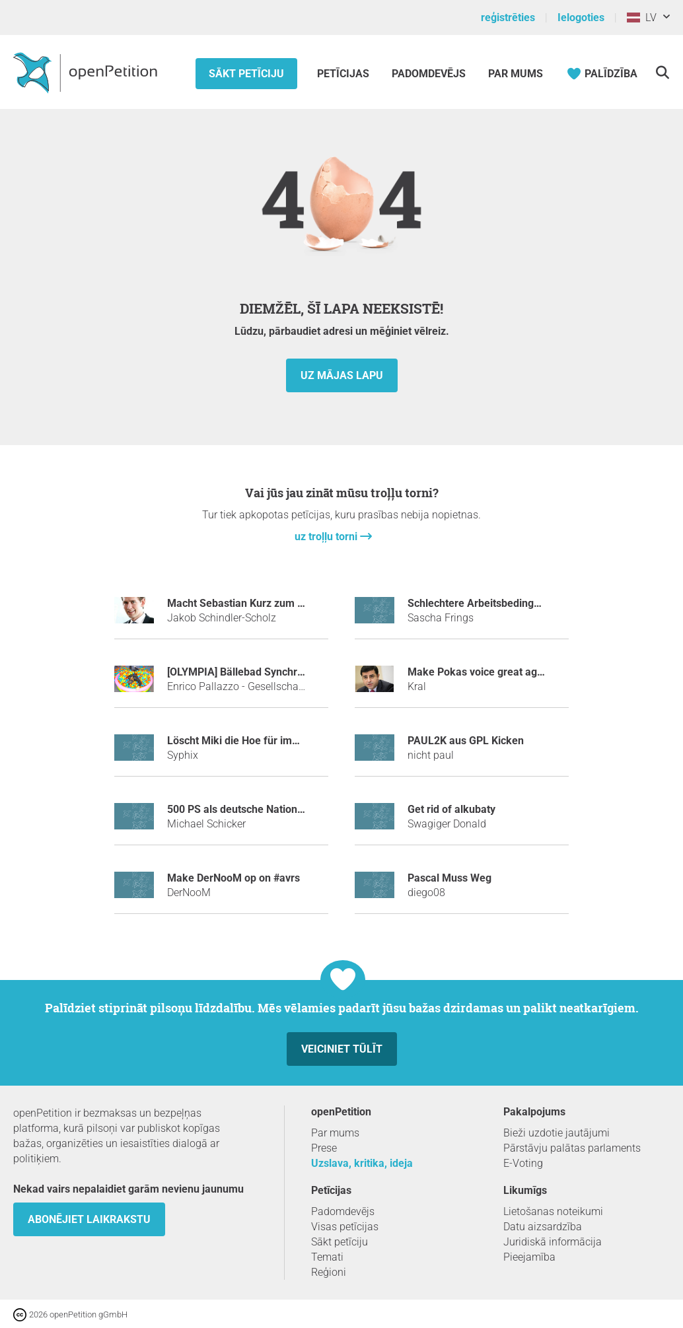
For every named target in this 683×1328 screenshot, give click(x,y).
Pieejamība (529, 1257)
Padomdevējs (429, 73)
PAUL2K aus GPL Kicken (466, 740)
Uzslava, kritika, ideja (362, 1163)
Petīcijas (344, 73)
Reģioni (328, 1272)
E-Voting (523, 1163)
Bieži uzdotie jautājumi (556, 1133)
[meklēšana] (662, 72)
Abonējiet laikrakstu (89, 1219)
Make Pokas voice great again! (481, 672)
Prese (324, 1148)
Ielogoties (580, 17)
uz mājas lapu (342, 375)
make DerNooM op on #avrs (233, 878)
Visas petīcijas (344, 1226)
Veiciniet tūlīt (341, 1049)
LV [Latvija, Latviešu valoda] (642, 17)
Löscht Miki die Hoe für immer (239, 740)
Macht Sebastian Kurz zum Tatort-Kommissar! (276, 603)
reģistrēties (508, 17)
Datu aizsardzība (542, 1226)
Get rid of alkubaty (451, 809)
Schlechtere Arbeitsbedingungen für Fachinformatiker (536, 603)
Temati (327, 1257)
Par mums (515, 73)
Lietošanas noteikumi (553, 1211)
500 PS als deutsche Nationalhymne (252, 809)
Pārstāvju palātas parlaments (572, 1148)
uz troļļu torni (327, 536)
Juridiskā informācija (552, 1242)
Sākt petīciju (246, 73)
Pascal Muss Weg (449, 878)
